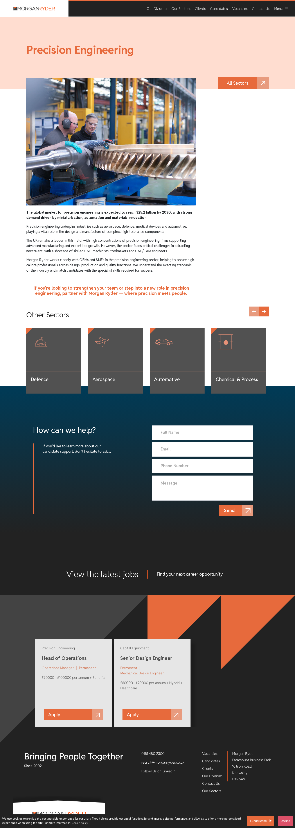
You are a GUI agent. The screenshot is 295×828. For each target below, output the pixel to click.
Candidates (219, 8)
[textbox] (202, 432)
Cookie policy (80, 822)
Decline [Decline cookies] (285, 821)
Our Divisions (157, 8)
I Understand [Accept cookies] (258, 821)
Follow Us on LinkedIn (158, 771)
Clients (200, 8)
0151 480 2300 (152, 753)
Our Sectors (181, 8)
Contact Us (261, 8)
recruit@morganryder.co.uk (162, 762)
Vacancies (240, 8)
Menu (281, 8)
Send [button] (230, 510)
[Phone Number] (202, 466)
